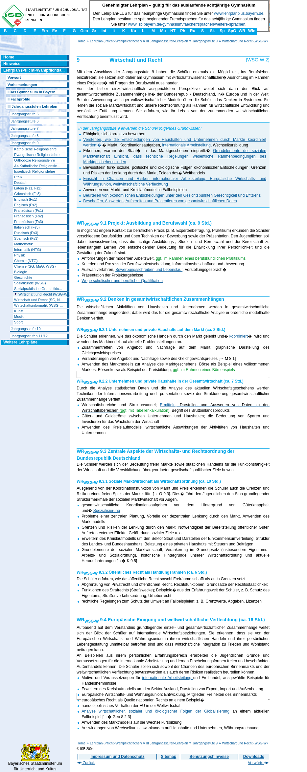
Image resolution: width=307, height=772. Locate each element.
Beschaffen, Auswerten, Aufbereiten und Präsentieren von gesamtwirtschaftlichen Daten (160, 201)
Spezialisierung (106, 510)
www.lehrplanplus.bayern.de (238, 13)
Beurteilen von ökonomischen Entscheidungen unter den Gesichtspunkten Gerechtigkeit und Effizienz (171, 195)
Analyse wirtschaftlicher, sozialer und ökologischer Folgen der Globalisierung (157, 711)
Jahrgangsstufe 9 (205, 41)
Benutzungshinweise (209, 756)
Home (81, 41)
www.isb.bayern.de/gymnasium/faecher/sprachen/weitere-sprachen (187, 24)
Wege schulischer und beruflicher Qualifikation (122, 280)
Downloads (253, 756)
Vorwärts (258, 763)
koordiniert (238, 336)
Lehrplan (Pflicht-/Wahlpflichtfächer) (116, 41)
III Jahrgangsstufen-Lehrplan (167, 41)
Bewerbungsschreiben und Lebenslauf (148, 269)
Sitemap (169, 756)
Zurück (86, 763)
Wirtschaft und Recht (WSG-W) (245, 41)
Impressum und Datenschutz (117, 756)
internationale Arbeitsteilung (186, 145)
